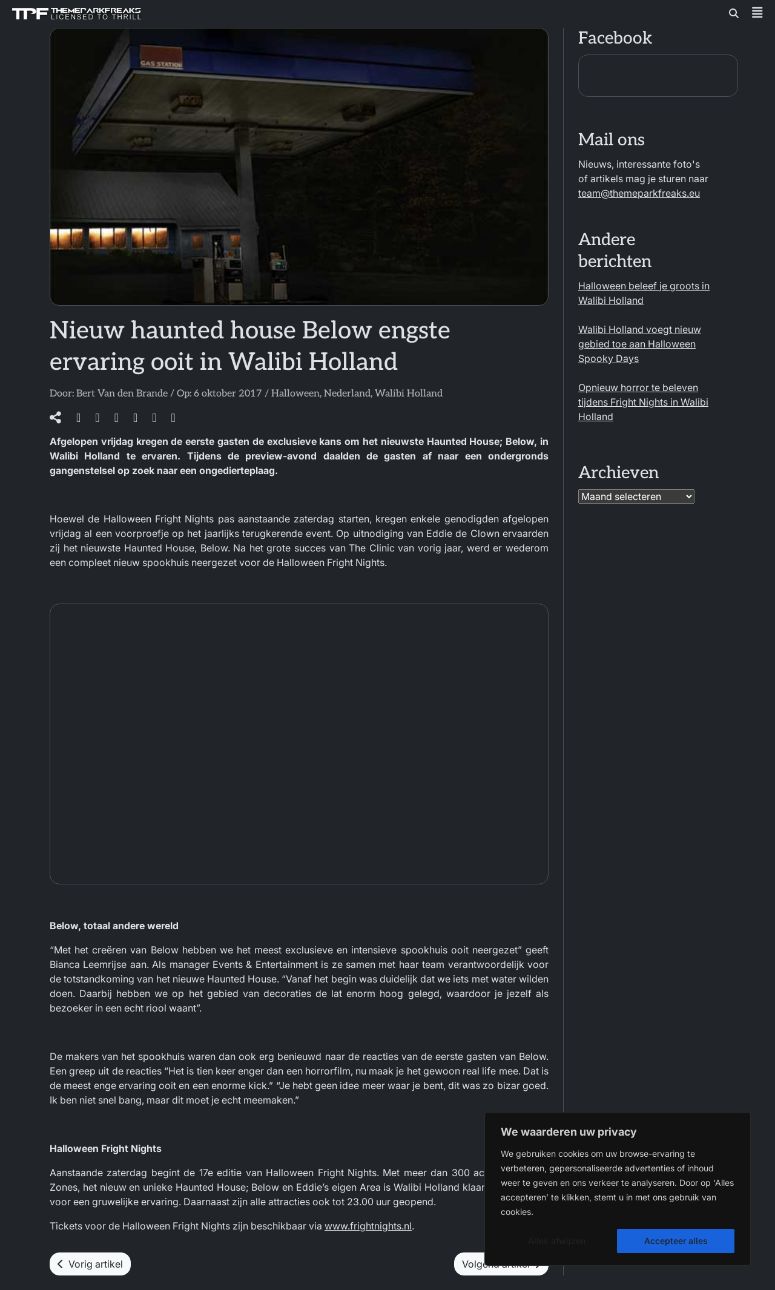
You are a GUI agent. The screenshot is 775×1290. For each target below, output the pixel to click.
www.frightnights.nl (368, 1226)
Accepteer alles (676, 1241)
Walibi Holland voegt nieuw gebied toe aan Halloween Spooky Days (639, 343)
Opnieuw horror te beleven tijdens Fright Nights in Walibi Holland (643, 402)
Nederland (347, 394)
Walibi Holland (409, 394)
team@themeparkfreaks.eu (639, 193)
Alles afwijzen (556, 1241)
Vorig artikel (90, 1264)
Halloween (295, 394)
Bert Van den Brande (122, 394)
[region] (617, 1189)
